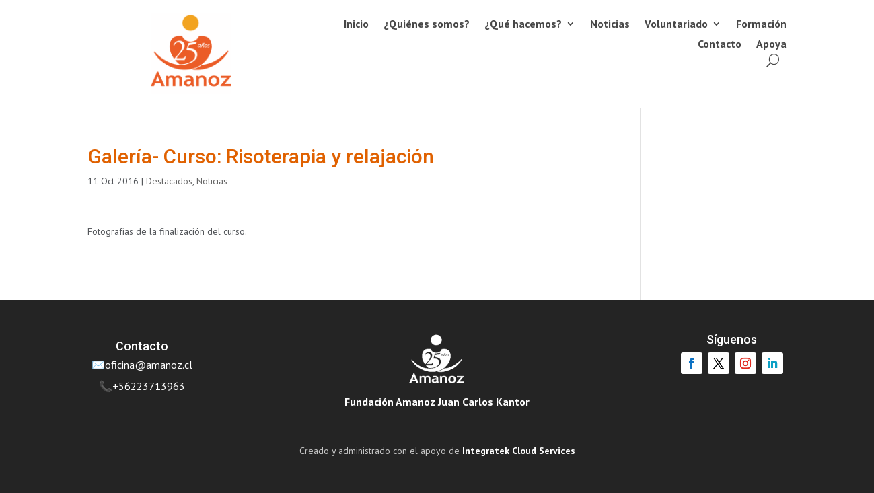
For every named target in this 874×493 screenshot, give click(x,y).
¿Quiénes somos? (427, 24)
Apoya (771, 44)
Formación (761, 24)
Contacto (719, 44)
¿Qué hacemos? (523, 24)
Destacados (169, 181)
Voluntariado (676, 24)
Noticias (610, 24)
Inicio (356, 24)
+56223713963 (148, 386)
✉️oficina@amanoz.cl (142, 364)
